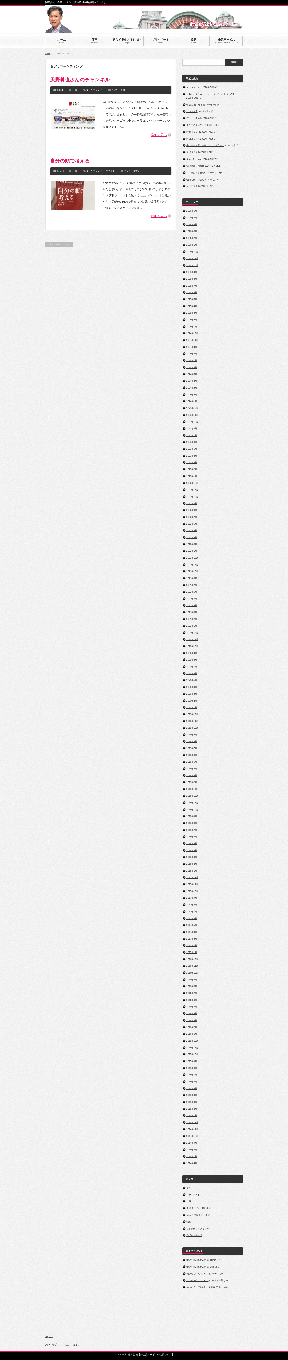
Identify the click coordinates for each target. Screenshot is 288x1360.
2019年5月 (191, 762)
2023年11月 (192, 415)
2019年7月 (191, 748)
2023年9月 (191, 428)
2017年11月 (192, 884)
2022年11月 (192, 489)
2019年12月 (192, 714)
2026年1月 (191, 245)
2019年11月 (192, 721)
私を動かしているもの (197, 1228)
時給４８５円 (193, 132)
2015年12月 (192, 1041)
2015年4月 (191, 1095)
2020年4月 (191, 687)
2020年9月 (191, 653)
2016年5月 (191, 1006)
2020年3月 (191, 694)
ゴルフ (189, 1188)
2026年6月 (191, 211)
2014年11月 (192, 1129)
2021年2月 (191, 619)
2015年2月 (191, 1109)
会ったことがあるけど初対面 (200, 1287)
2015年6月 (191, 1081)
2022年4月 (191, 537)
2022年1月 (191, 551)
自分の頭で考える (70, 160)
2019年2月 (191, 782)
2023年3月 (191, 462)
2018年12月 (192, 796)
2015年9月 (191, 1061)
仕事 (75, 90)
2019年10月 (192, 728)
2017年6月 (191, 918)
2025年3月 (191, 313)
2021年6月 (191, 592)
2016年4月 (191, 1013)
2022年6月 (191, 524)
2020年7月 (191, 666)
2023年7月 (191, 435)
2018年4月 (191, 850)
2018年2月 (191, 864)
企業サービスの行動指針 (198, 1208)
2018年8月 (191, 823)
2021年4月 (191, 605)
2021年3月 (191, 612)
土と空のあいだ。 (195, 125)
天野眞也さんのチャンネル (80, 79)
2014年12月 (192, 1122)
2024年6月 (191, 367)
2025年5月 (191, 299)
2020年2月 (191, 700)
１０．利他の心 (194, 159)
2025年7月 (191, 286)
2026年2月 (191, 238)
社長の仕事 (109, 171)
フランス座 (192, 111)
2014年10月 (192, 1136)
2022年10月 (192, 496)
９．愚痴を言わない (196, 172)
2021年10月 (192, 571)
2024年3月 (191, 387)
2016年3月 (191, 1020)
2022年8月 (191, 510)
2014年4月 (191, 1163)
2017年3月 (191, 939)
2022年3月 (191, 544)
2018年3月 (191, 857)
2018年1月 (191, 871)
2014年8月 (191, 1149)
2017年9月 (191, 898)
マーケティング (94, 90)
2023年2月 (191, 469)
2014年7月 (191, 1156)
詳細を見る (159, 135)
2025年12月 (192, 251)
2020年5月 (191, 680)
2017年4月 (191, 932)
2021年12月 (192, 558)
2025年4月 (191, 306)
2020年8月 (191, 659)
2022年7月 (191, 517)
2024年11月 (192, 340)
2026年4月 (191, 224)
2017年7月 (191, 911)
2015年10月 (192, 1054)
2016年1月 (191, 1034)
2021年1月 (191, 626)
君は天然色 (192, 186)
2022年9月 (191, 503)
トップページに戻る (59, 244)
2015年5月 (191, 1088)
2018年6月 (191, 836)
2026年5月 (191, 217)
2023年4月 (191, 456)
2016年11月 (192, 966)
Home (48, 53)
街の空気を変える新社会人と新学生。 (205, 145)
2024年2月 (191, 394)
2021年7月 (191, 585)
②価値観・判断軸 (195, 166)
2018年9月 (191, 816)
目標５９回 (192, 152)
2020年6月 (191, 673)
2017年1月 (191, 952)
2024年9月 (191, 347)
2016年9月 (191, 979)
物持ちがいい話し (195, 179)
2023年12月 (192, 408)
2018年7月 (191, 830)
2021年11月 (192, 564)
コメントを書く (119, 90)
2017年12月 (192, 877)
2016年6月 (191, 1000)
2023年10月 (192, 421)
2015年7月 (191, 1074)
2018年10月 (192, 809)
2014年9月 (191, 1143)
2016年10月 (192, 972)
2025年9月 (191, 272)
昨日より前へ (193, 139)
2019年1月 (191, 789)
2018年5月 (191, 843)
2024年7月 (191, 360)
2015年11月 (192, 1047)
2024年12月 (192, 333)
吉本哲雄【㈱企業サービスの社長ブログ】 (151, 1354)
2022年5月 (191, 530)
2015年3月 (191, 1102)
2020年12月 (192, 632)
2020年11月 (192, 639)
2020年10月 (192, 646)
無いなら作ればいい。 (197, 1273)
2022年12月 (192, 483)
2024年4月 (191, 381)
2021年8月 (191, 578)
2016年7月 (191, 993)
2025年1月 (191, 326)
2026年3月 (191, 231)
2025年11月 (192, 258)
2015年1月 (191, 1115)
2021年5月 (191, 598)
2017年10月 (192, 891)
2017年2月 (191, 945)
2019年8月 (191, 741)
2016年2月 (191, 1027)
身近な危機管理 (194, 1235)
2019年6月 (191, 755)
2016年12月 (192, 959)
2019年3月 (191, 775)
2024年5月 (191, 374)
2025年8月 (191, 279)
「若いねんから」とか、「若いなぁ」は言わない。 (212, 94)
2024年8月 (191, 353)
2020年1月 (191, 707)
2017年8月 (191, 904)
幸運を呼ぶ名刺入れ (196, 1260)
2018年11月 (192, 802)
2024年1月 (191, 401)
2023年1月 (191, 476)
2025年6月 (191, 292)
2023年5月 (191, 449)
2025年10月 (192, 265)
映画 (188, 1221)
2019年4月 (191, 768)
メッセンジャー (194, 87)
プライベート (193, 1194)
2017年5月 (191, 925)
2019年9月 (191, 734)
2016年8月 (191, 986)
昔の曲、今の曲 (194, 118)
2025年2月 (191, 319)
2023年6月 (191, 442)
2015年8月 (191, 1068)
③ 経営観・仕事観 (195, 104)
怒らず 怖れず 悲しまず (198, 1215)
